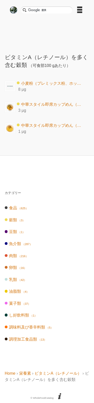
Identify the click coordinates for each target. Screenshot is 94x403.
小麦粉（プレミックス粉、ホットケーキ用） (50, 83)
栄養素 (25, 373)
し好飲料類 (21, 315)
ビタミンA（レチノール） (58, 373)
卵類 (16, 267)
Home (10, 373)
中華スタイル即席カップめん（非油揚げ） (50, 125)
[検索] (48, 10)
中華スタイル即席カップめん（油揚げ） (50, 104)
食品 (16, 208)
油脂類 (17, 291)
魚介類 (18, 244)
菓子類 (18, 303)
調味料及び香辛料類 (29, 327)
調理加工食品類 (26, 339)
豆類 (15, 232)
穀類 (15, 220)
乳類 (16, 279)
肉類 (16, 256)
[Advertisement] (47, 32)
